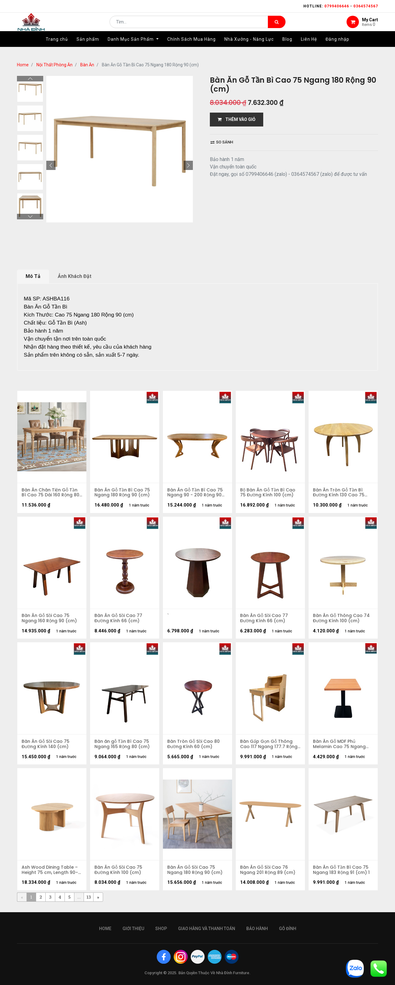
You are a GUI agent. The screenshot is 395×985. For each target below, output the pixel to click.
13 (88, 900)
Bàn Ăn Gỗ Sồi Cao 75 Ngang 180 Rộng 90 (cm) (195, 872)
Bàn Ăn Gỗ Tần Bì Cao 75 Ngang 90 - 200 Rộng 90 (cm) (195, 493)
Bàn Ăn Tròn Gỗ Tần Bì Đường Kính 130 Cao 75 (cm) (339, 493)
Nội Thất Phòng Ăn (54, 64)
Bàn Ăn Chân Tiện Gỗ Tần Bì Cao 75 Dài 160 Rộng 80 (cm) (51, 493)
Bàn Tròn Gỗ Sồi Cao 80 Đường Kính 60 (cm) (194, 746)
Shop (161, 928)
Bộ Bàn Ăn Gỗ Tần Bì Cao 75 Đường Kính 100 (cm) (268, 493)
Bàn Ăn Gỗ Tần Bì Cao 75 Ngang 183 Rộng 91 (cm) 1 (341, 872)
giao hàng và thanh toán (206, 928)
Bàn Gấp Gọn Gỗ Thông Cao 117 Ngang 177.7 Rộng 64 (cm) (269, 746)
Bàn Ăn (87, 64)
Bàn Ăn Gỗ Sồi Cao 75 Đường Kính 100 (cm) (119, 872)
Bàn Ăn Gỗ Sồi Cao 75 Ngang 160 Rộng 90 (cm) (49, 619)
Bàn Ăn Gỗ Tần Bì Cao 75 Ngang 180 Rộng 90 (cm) (122, 493)
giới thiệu (133, 928)
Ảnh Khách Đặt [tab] (74, 276)
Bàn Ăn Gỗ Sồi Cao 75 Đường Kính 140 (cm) (46, 746)
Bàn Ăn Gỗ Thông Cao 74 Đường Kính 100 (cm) (341, 619)
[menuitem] (57, 48)
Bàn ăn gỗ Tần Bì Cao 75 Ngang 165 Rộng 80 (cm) (122, 746)
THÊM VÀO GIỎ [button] (237, 119)
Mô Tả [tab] (33, 276)
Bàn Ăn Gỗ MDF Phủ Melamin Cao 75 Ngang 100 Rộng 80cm (339, 746)
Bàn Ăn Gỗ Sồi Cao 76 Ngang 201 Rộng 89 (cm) (268, 872)
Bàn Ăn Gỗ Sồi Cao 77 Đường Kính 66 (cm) (119, 619)
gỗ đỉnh (287, 928)
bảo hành (257, 928)
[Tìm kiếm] (276, 26)
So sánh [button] (221, 142)
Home (23, 64)
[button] (51, 165)
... (79, 900)
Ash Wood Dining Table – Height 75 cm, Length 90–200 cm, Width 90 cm (50, 872)
